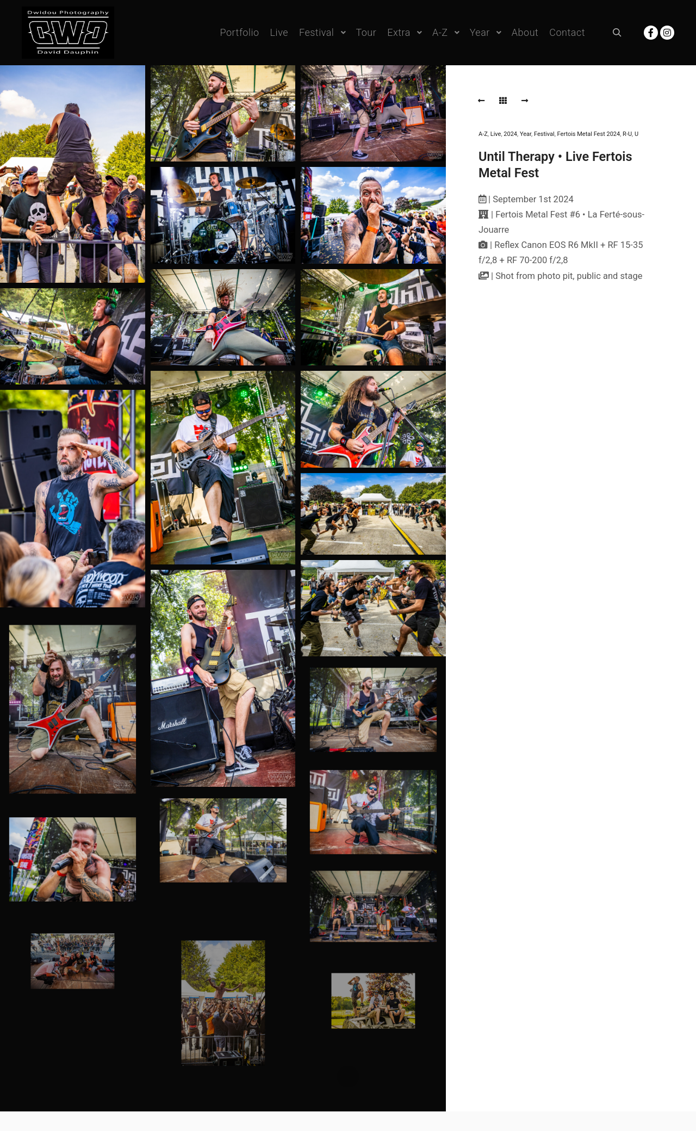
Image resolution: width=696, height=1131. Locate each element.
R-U (627, 134)
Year (525, 134)
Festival (544, 134)
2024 (510, 134)
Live (495, 134)
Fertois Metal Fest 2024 (588, 134)
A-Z (483, 134)
